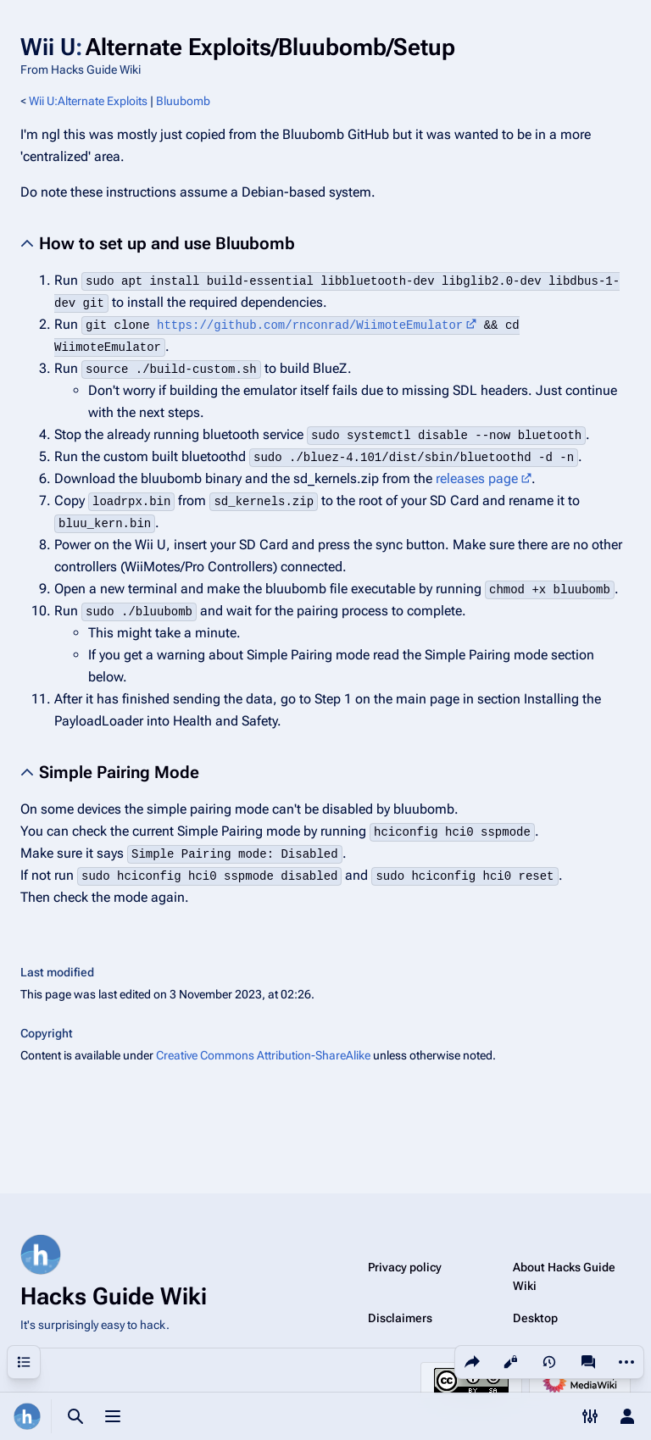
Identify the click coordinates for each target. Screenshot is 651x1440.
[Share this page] (472, 1362)
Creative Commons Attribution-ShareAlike (263, 1055)
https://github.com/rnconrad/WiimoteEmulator (310, 325)
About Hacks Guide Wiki (564, 1276)
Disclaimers (400, 1318)
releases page (477, 478)
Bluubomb (183, 101)
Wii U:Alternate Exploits (88, 101)
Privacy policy (405, 1267)
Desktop (535, 1318)
